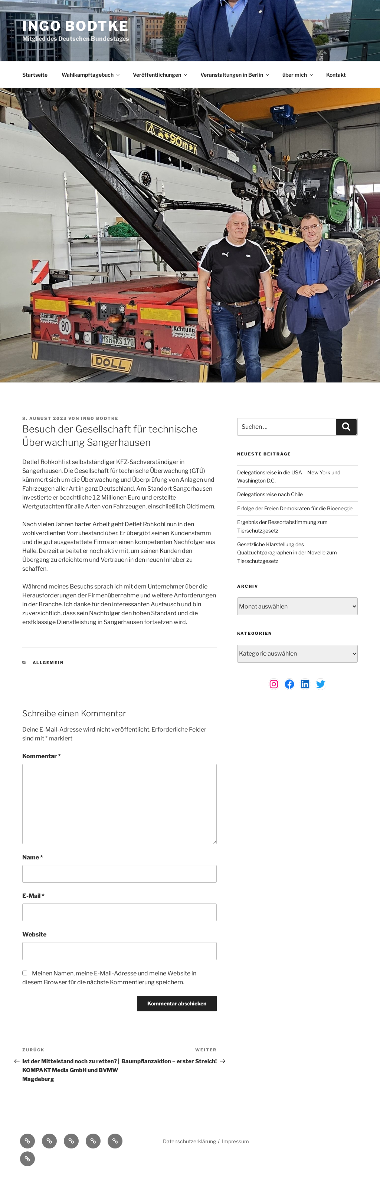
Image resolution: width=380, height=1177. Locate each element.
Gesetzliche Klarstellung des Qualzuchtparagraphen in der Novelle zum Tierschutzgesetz (287, 552)
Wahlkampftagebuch (91, 75)
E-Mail (33, 895)
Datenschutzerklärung (189, 1141)
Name (32, 857)
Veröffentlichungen (160, 75)
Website (34, 934)
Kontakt (336, 75)
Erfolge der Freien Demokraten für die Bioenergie (295, 508)
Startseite (35, 75)
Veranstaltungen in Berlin (235, 75)
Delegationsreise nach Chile (270, 494)
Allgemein (48, 662)
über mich (298, 75)
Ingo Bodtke (75, 26)
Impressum (235, 1141)
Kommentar (41, 756)
